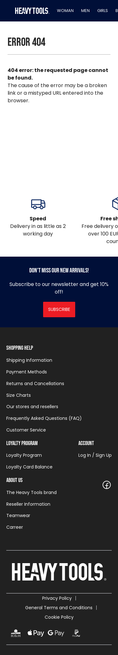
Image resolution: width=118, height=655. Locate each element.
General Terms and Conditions (59, 607)
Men (85, 11)
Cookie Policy (59, 617)
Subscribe (59, 309)
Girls (102, 11)
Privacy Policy (57, 598)
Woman (65, 11)
